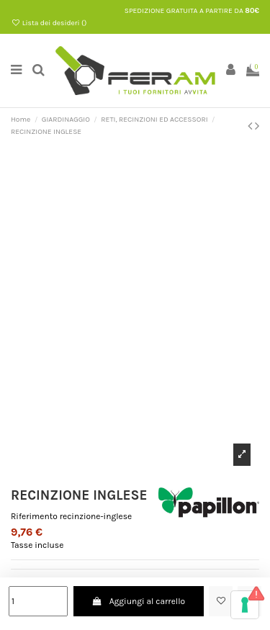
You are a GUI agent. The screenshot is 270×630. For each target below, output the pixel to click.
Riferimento (34, 516)
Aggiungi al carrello (138, 601)
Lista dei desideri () (48, 23)
